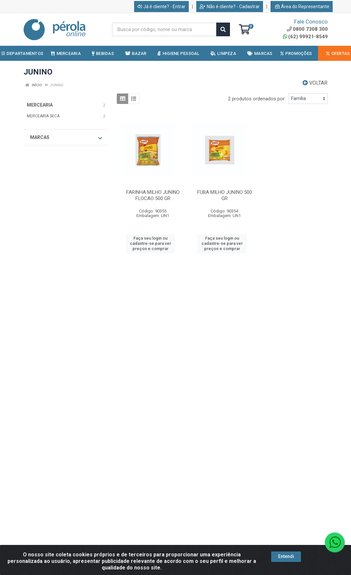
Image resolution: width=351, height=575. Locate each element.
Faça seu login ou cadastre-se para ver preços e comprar (150, 243)
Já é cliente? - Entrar (161, 6)
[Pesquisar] (223, 29)
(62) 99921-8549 (305, 37)
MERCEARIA (40, 105)
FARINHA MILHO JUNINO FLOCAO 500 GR (153, 195)
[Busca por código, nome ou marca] (164, 29)
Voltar (315, 83)
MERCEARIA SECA (43, 116)
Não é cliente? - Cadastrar (230, 6)
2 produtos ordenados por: (257, 99)
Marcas (66, 138)
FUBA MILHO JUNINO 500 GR (224, 195)
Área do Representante (302, 6)
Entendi (286, 556)
